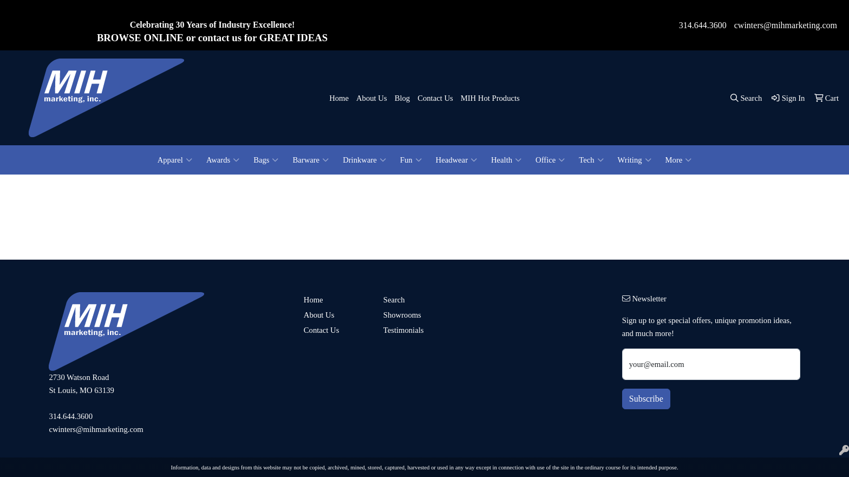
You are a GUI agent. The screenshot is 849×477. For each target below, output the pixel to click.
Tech (591, 159)
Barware (310, 159)
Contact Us (435, 98)
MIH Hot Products (490, 98)
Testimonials (403, 330)
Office (550, 159)
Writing (634, 159)
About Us (371, 98)
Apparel (175, 159)
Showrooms (402, 315)
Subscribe (646, 398)
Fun (411, 159)
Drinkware (364, 159)
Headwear (456, 159)
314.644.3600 (703, 25)
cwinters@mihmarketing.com (785, 25)
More (678, 159)
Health (506, 159)
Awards (222, 159)
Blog (402, 98)
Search (394, 299)
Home (339, 98)
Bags (265, 159)
